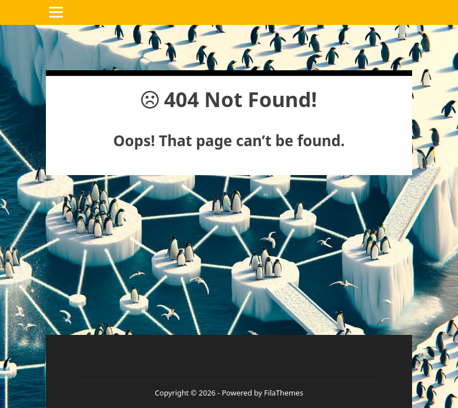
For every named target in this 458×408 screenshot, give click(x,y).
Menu (57, 12)
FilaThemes (283, 393)
